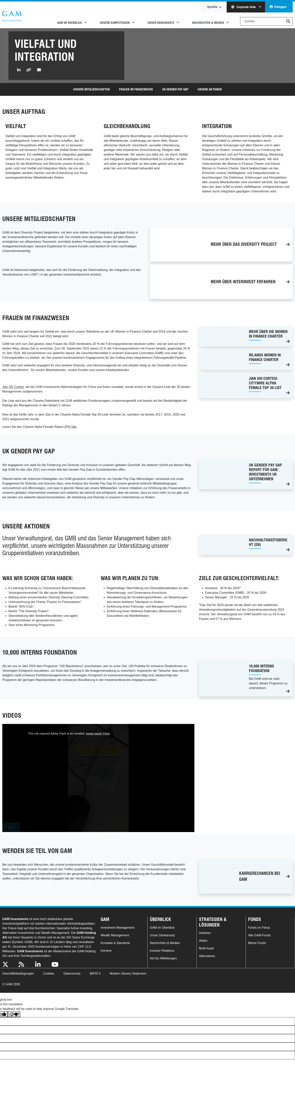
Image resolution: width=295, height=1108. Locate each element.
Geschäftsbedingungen (18, 973)
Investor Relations (162, 950)
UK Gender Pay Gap (175, 89)
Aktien (203, 940)
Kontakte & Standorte (115, 943)
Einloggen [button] (280, 7)
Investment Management (117, 927)
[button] (288, 21)
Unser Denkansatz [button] (161, 23)
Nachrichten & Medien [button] (208, 23)
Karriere (106, 950)
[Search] (266, 21)
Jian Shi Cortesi (13, 386)
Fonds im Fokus (259, 927)
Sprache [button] (212, 7)
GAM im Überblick (162, 927)
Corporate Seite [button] (244, 7)
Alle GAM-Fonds (259, 935)
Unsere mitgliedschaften (91, 89)
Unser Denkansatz (162, 935)
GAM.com (12, 15)
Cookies (48, 973)
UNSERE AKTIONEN (210, 89)
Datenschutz (71, 973)
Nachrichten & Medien (165, 943)
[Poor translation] (14, 1014)
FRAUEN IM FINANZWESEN (136, 89)
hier (73, 426)
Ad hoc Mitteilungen (163, 958)
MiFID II (95, 973)
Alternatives (207, 956)
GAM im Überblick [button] (69, 23)
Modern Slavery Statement (128, 973)
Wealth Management (115, 935)
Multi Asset (206, 948)
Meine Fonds (257, 943)
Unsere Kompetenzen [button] (115, 23)
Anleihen (205, 933)
